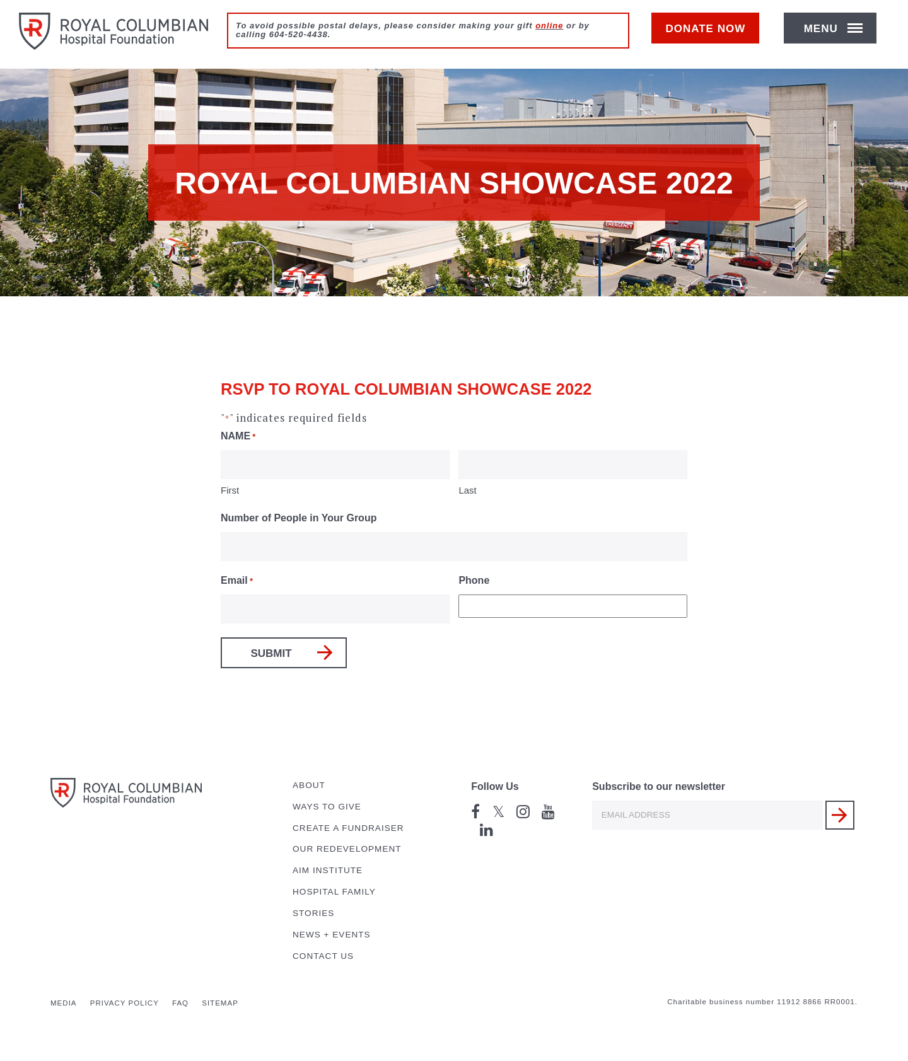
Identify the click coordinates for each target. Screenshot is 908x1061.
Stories (313, 913)
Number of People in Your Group (298, 518)
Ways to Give (327, 806)
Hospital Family (334, 891)
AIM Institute (328, 870)
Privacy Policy (124, 1003)
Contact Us (323, 956)
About (309, 785)
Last (467, 490)
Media (63, 1003)
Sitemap (220, 1003)
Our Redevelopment (347, 849)
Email (237, 581)
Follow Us (495, 786)
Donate (712, 36)
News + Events (332, 934)
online (549, 25)
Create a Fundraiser (348, 828)
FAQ (180, 1003)
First (230, 490)
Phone (473, 580)
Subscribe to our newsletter (658, 786)
